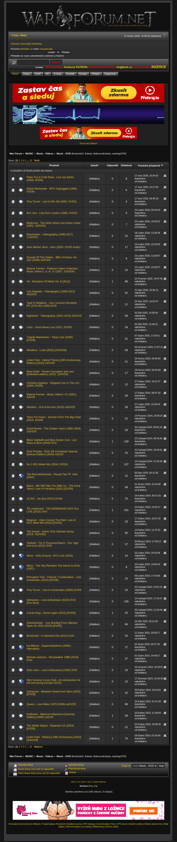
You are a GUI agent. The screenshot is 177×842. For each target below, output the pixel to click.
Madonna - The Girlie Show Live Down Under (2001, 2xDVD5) (53, 224)
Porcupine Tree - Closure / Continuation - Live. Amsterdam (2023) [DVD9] (54, 578)
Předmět (54, 165)
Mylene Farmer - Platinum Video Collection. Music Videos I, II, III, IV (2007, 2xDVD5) (52, 270)
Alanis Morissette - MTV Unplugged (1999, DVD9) (51, 190)
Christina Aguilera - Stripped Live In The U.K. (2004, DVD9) (53, 384)
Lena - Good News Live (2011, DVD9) (49, 327)
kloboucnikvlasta (102, 153)
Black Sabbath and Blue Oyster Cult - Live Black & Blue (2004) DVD (51, 441)
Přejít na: (126, 766)
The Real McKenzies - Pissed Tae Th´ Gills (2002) (51, 476)
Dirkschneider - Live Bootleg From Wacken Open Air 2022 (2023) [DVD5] (51, 624)
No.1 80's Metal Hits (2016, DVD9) (47, 464)
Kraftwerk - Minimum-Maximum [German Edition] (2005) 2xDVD (50, 716)
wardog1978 (119, 153)
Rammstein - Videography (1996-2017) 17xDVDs (49, 236)
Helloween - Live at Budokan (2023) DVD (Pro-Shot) (51, 601)
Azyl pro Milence (33, 824)
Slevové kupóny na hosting (78, 827)
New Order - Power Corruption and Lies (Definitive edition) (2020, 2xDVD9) (50, 373)
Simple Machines (99, 782)
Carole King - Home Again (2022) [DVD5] (50, 612)
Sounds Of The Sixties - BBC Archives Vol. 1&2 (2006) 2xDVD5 (51, 259)
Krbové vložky (111, 827)
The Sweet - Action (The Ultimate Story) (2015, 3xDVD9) (50, 533)
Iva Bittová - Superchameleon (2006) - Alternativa (49, 647)
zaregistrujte (45, 48)
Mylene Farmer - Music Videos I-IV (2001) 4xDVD (51, 396)
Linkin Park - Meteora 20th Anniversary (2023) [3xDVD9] (53, 738)
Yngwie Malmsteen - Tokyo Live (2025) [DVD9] (49, 339)
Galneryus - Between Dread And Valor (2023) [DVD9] (53, 693)
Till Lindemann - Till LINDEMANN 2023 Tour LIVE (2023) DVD (52, 510)
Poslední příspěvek (150, 165)
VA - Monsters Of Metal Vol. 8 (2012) (48, 281)
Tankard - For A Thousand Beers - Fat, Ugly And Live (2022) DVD (52, 544)
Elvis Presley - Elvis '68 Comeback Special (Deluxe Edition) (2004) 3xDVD (51, 453)
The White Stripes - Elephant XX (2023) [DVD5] (50, 727)
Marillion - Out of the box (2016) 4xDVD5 (50, 407)
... (28, 160)
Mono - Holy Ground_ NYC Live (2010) (49, 555)
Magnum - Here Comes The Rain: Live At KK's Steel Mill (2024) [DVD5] (51, 521)
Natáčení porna (74, 824)
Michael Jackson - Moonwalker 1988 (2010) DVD (52, 659)
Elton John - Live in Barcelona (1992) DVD (51, 670)
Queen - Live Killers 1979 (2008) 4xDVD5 (51, 704)
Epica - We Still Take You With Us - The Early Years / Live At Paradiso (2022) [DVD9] (53, 487)
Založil (94, 165)
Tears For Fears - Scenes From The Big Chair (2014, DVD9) (53, 418)
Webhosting (98, 827)
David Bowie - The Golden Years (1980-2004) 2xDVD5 (53, 430)
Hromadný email (16, 824)
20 (30, 160)
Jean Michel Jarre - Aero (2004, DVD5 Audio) (53, 247)
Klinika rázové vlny (153, 824)
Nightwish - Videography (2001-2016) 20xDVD (54, 315)
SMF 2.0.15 (75, 782)
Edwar (88, 153)
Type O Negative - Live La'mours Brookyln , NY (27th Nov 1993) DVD (52, 304)
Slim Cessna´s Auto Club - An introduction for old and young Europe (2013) (53, 681)
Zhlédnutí (126, 165)
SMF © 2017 (87, 782)
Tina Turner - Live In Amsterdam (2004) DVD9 (53, 590)
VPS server (122, 824)
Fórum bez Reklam (88, 143)
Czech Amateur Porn (105, 824)
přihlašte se (26, 48)
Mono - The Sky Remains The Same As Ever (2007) (53, 567)
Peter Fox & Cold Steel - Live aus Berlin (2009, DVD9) (50, 179)
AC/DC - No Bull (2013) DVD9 (44, 498)
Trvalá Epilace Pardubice (53, 824)
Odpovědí (112, 165)
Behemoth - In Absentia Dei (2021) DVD (50, 635)
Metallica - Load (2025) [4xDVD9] (46, 350)
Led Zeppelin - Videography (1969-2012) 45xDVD (50, 293)
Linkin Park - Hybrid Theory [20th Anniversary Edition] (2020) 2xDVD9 (53, 361)
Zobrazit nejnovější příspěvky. (26, 43)
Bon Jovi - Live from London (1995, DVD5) (51, 213)
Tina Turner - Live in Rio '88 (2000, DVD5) (51, 201)
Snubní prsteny (136, 824)
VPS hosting (88, 824)
